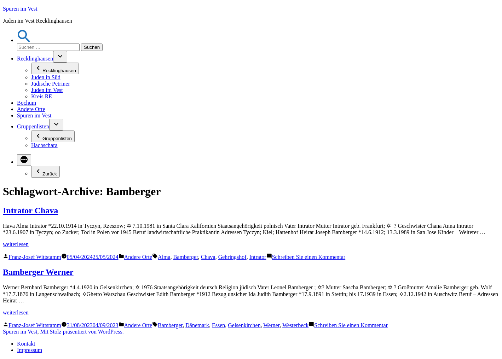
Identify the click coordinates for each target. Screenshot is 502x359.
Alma (164, 257)
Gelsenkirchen (244, 325)
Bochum (26, 103)
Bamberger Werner (38, 272)
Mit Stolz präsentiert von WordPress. (81, 332)
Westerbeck (295, 325)
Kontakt (26, 344)
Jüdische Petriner (50, 84)
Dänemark (197, 325)
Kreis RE (41, 96)
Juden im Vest (47, 90)
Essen (218, 325)
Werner (271, 325)
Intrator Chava (30, 210)
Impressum (29, 350)
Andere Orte (31, 109)
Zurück (45, 171)
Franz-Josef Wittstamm (34, 257)
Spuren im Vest (20, 9)
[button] (24, 40)
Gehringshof (232, 257)
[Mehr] (24, 160)
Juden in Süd (45, 77)
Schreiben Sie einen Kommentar (309, 257)
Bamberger (185, 257)
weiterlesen (16, 244)
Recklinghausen (35, 59)
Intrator (257, 257)
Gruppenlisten (33, 126)
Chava (208, 257)
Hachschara (44, 145)
